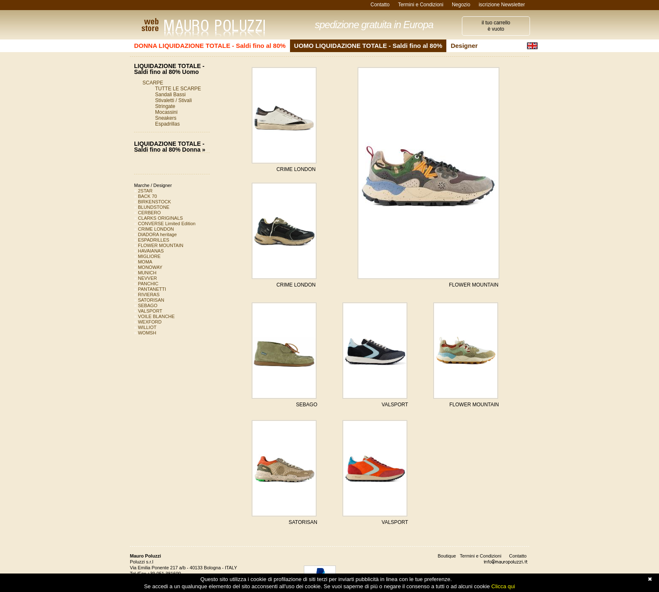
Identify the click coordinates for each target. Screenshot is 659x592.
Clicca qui (503, 586)
